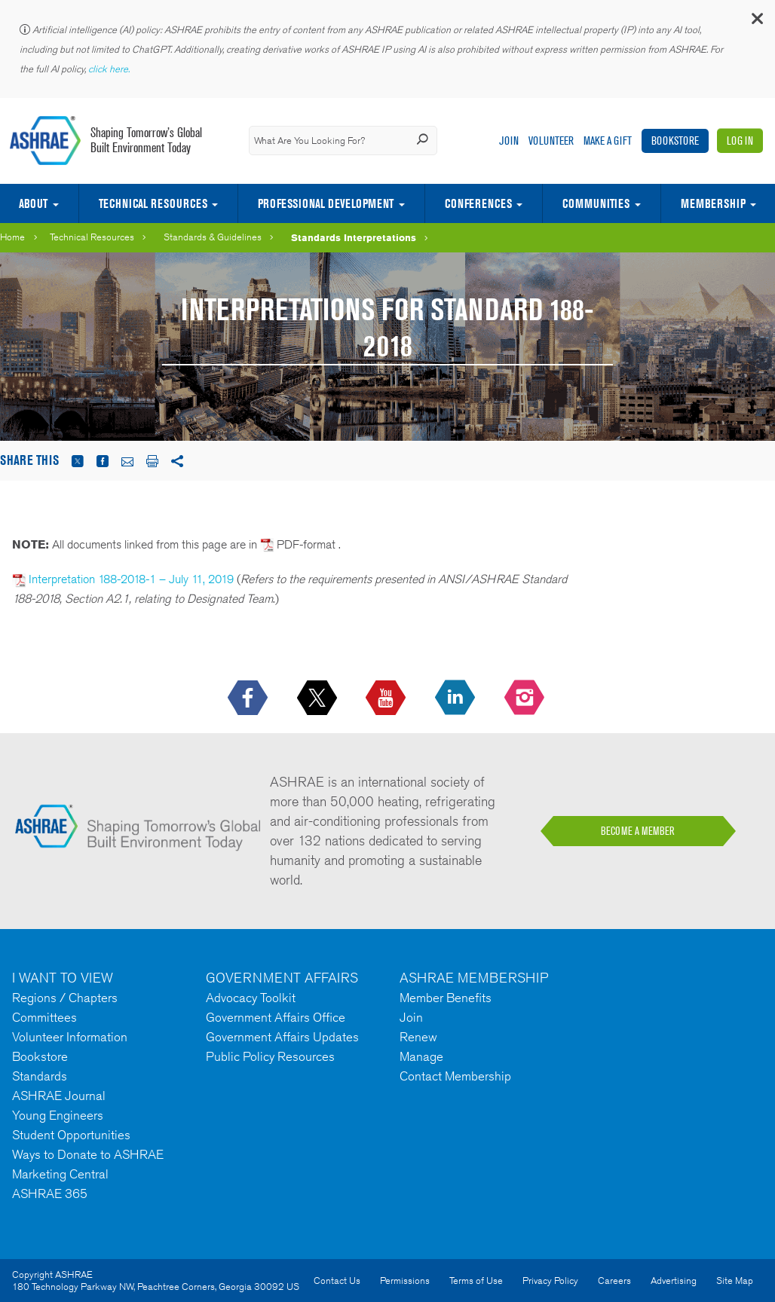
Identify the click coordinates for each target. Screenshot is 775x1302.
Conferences (478, 203)
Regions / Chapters (65, 997)
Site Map (734, 1280)
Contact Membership (455, 1075)
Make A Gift (608, 140)
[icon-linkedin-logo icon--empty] (456, 698)
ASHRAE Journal (59, 1095)
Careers (614, 1280)
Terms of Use (476, 1280)
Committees (44, 1017)
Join (509, 140)
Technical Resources (153, 203)
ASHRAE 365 (49, 1193)
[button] (756, 22)
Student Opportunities (71, 1134)
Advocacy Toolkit (251, 997)
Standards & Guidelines (213, 237)
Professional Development (326, 203)
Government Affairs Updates (282, 1036)
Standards (39, 1075)
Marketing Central (60, 1173)
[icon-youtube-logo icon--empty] (387, 698)
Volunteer (551, 140)
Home (12, 237)
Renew (418, 1036)
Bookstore (675, 140)
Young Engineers (57, 1115)
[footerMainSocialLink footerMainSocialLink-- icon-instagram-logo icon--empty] (525, 698)
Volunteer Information (69, 1036)
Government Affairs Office (275, 1017)
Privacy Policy (550, 1280)
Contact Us (337, 1280)
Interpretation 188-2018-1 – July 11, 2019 (131, 579)
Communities (595, 203)
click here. (110, 69)
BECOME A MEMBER (638, 831)
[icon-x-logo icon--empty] (318, 698)
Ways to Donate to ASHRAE (88, 1154)
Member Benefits (446, 997)
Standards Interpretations (353, 237)
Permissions (405, 1280)
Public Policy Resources (270, 1056)
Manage (421, 1056)
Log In (740, 140)
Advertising (674, 1280)
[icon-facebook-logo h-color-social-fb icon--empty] (249, 698)
